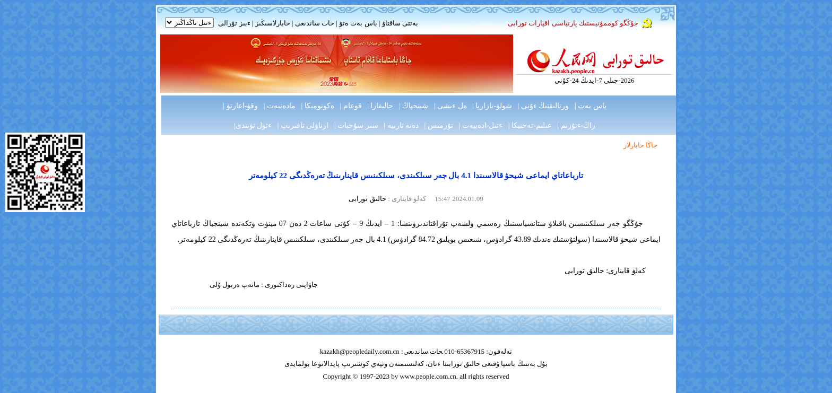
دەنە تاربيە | (401, 125)
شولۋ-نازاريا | (492, 106)
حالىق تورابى (367, 199)
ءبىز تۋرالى (234, 23)
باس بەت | (590, 106)
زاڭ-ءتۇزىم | (576, 125)
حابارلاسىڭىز (272, 23)
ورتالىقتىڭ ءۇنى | (543, 106)
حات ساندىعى (314, 23)
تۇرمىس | (438, 125)
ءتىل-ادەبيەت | (480, 125)
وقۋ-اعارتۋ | (240, 106)
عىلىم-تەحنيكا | (530, 125)
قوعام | (350, 106)
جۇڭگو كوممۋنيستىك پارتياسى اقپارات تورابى (573, 23)
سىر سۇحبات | (356, 125)
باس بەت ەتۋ (358, 23)
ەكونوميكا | (317, 106)
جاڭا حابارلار (640, 145)
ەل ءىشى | (450, 106)
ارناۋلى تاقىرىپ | (303, 125)
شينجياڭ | (413, 106)
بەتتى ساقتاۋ (399, 23)
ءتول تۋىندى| (253, 125)
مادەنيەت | (280, 106)
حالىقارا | (380, 106)
